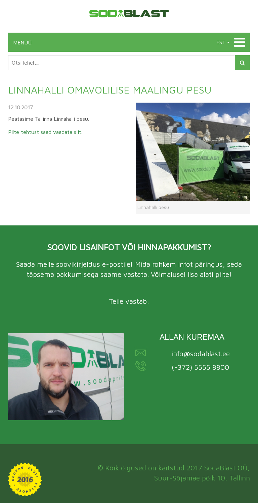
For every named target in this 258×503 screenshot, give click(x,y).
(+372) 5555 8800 (200, 367)
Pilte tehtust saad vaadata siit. (45, 132)
